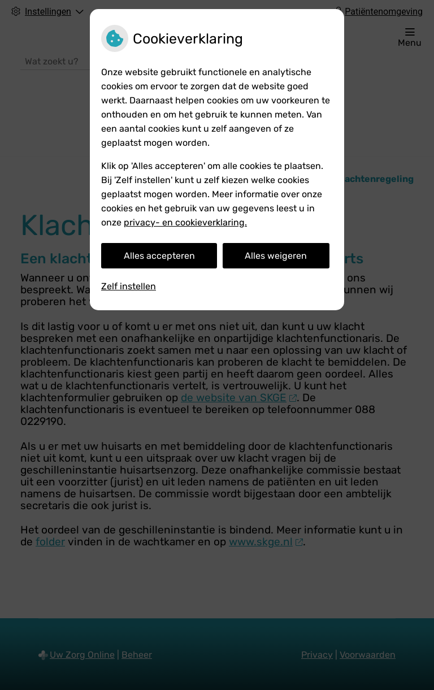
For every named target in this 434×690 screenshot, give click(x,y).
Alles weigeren (276, 255)
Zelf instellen (128, 286)
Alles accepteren (159, 255)
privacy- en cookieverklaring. (185, 222)
